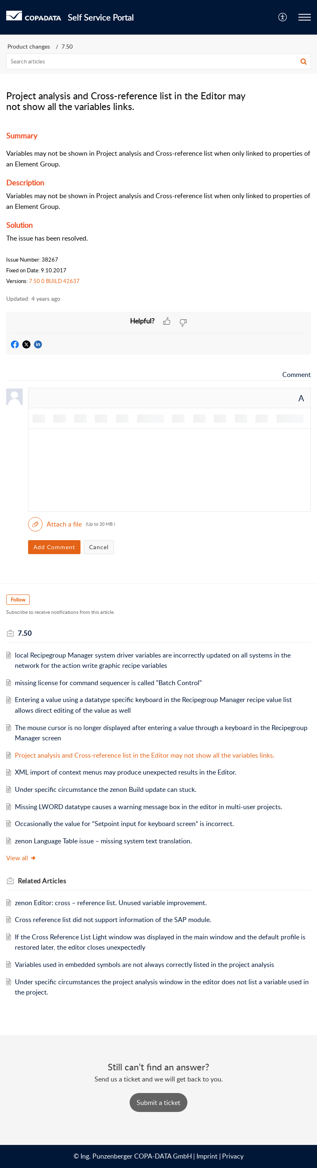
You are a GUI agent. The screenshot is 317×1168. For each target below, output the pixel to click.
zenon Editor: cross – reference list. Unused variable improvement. (112, 902)
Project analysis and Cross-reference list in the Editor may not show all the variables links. (144, 755)
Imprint (207, 1156)
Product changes (28, 46)
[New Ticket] (158, 1102)
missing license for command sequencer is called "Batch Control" (108, 682)
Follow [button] (18, 599)
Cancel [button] (99, 547)
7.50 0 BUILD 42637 (54, 281)
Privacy (233, 1156)
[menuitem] (283, 17)
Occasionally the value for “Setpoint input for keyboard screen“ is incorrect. (124, 823)
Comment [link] (296, 374)
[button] (283, 17)
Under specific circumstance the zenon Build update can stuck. (105, 789)
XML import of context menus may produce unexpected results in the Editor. (126, 772)
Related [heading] (42, 880)
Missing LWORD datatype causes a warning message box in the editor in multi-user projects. (148, 806)
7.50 (67, 46)
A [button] (301, 398)
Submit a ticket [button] (158, 1102)
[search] (158, 61)
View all (21, 858)
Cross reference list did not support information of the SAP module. (113, 919)
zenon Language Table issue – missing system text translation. (103, 840)
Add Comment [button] (54, 547)
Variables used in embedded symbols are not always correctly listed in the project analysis (144, 964)
